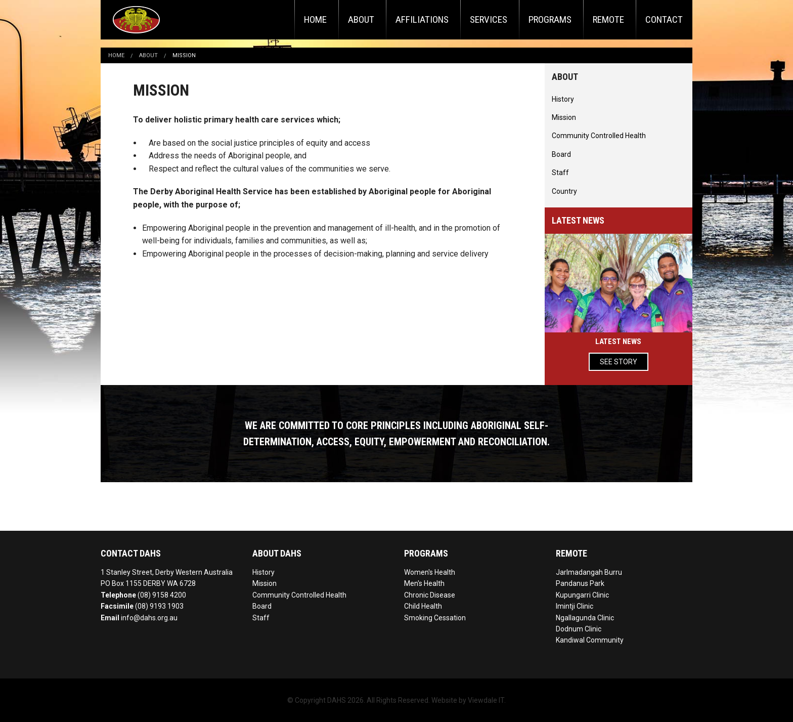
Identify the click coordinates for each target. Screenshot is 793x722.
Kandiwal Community (590, 640)
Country (564, 191)
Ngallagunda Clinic (585, 618)
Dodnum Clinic (578, 629)
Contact (664, 19)
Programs (549, 19)
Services (488, 19)
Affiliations (422, 19)
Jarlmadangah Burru (589, 572)
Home (315, 19)
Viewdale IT (486, 700)
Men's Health (424, 583)
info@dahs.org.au (149, 618)
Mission (184, 55)
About (361, 19)
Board (561, 154)
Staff (560, 172)
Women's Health (429, 572)
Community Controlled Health (599, 136)
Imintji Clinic (574, 606)
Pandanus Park (580, 583)
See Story (618, 362)
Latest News (618, 341)
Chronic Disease (429, 595)
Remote (608, 19)
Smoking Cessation (435, 618)
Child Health (423, 606)
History (563, 99)
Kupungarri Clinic (582, 595)
